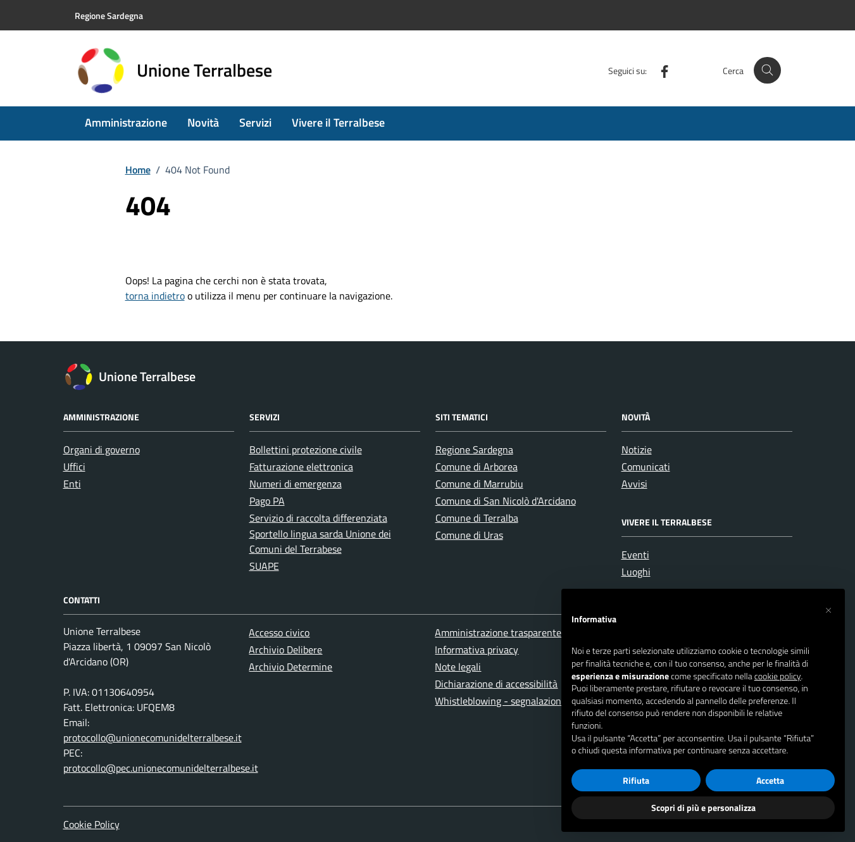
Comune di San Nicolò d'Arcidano (505, 500)
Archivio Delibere (285, 649)
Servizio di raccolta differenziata (318, 517)
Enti (72, 483)
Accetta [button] (770, 780)
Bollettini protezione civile (305, 449)
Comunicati (645, 466)
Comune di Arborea (476, 466)
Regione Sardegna (474, 449)
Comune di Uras (469, 535)
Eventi (635, 554)
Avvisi (634, 483)
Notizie (636, 449)
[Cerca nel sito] (767, 70)
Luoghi (636, 571)
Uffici (74, 466)
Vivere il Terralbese (338, 122)
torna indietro (155, 295)
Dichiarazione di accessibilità (496, 683)
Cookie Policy (91, 824)
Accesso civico (279, 632)
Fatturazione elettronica (301, 466)
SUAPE (264, 566)
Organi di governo (101, 449)
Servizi (255, 122)
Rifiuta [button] (636, 780)
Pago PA (267, 500)
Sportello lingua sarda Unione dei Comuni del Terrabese (320, 541)
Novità (203, 122)
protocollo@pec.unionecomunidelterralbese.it (160, 768)
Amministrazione (126, 122)
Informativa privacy (476, 649)
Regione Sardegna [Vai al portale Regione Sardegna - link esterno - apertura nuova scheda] (109, 15)
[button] (828, 609)
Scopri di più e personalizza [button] (703, 807)
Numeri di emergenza (295, 483)
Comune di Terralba (476, 517)
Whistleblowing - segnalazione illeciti (515, 700)
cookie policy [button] (777, 676)
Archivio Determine (290, 666)
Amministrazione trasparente (498, 632)
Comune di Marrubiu (479, 483)
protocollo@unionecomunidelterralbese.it (152, 737)
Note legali (458, 666)
